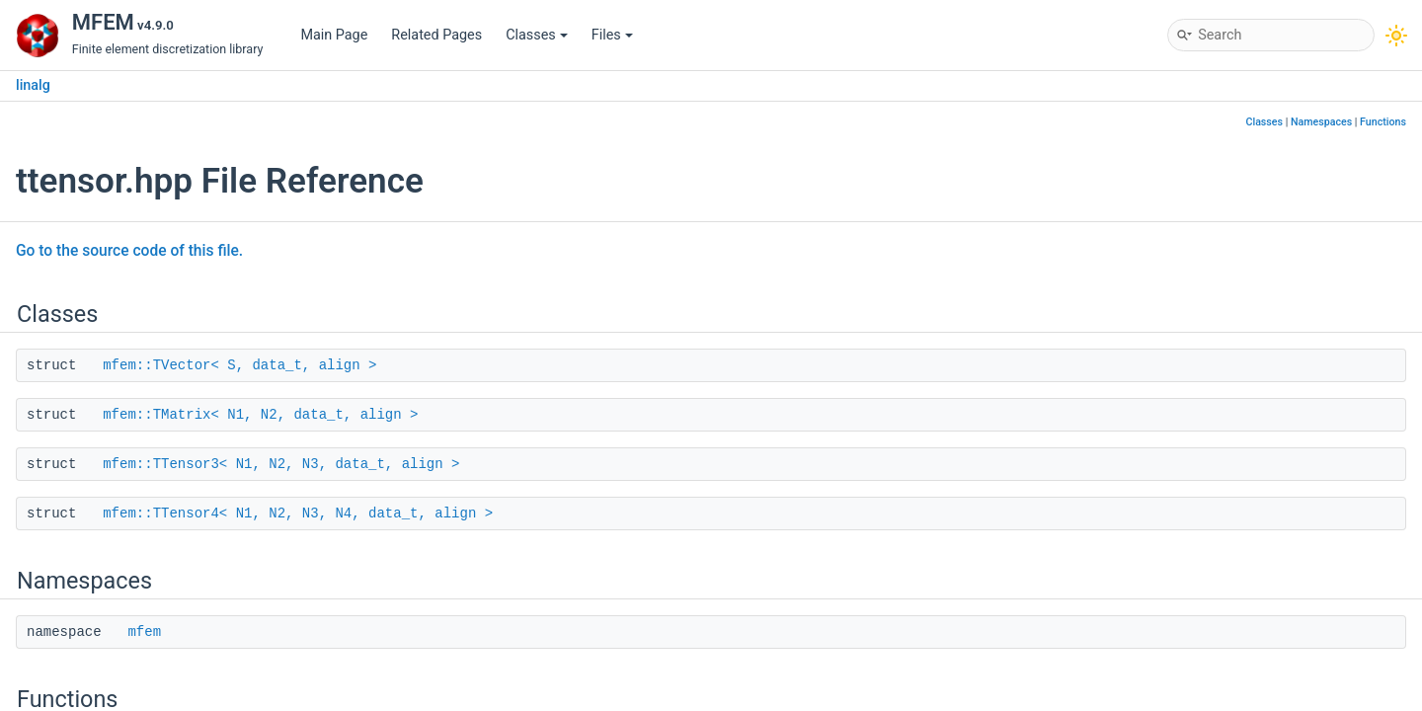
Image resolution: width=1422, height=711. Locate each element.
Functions (1383, 122)
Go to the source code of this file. (129, 251)
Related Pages (436, 35)
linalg (33, 85)
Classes (537, 35)
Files (612, 35)
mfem (144, 632)
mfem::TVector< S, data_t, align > (239, 365)
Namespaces (1321, 122)
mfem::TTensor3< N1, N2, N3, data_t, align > (281, 464)
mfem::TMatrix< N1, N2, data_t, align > (260, 415)
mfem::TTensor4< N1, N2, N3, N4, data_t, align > (298, 513)
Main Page (333, 35)
